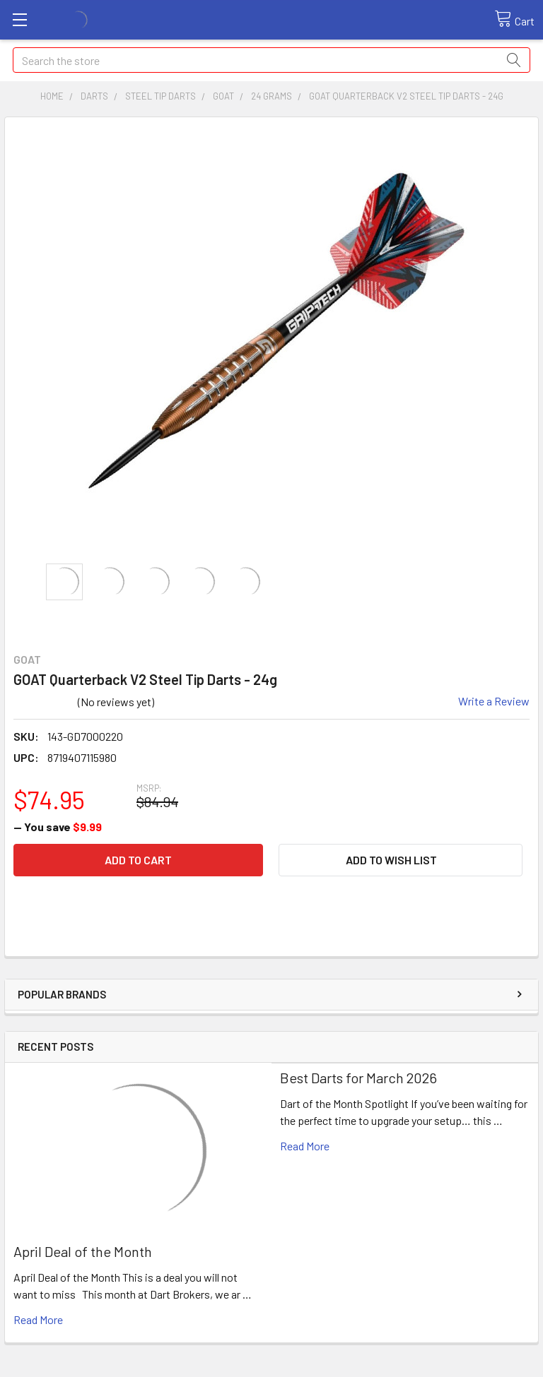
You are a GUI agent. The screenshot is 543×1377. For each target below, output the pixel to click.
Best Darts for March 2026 (358, 1077)
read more (38, 1319)
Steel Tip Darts (160, 96)
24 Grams (271, 96)
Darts (94, 96)
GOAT (223, 96)
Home (52, 96)
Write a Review (494, 701)
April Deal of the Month (82, 1251)
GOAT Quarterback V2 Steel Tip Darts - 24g (406, 96)
